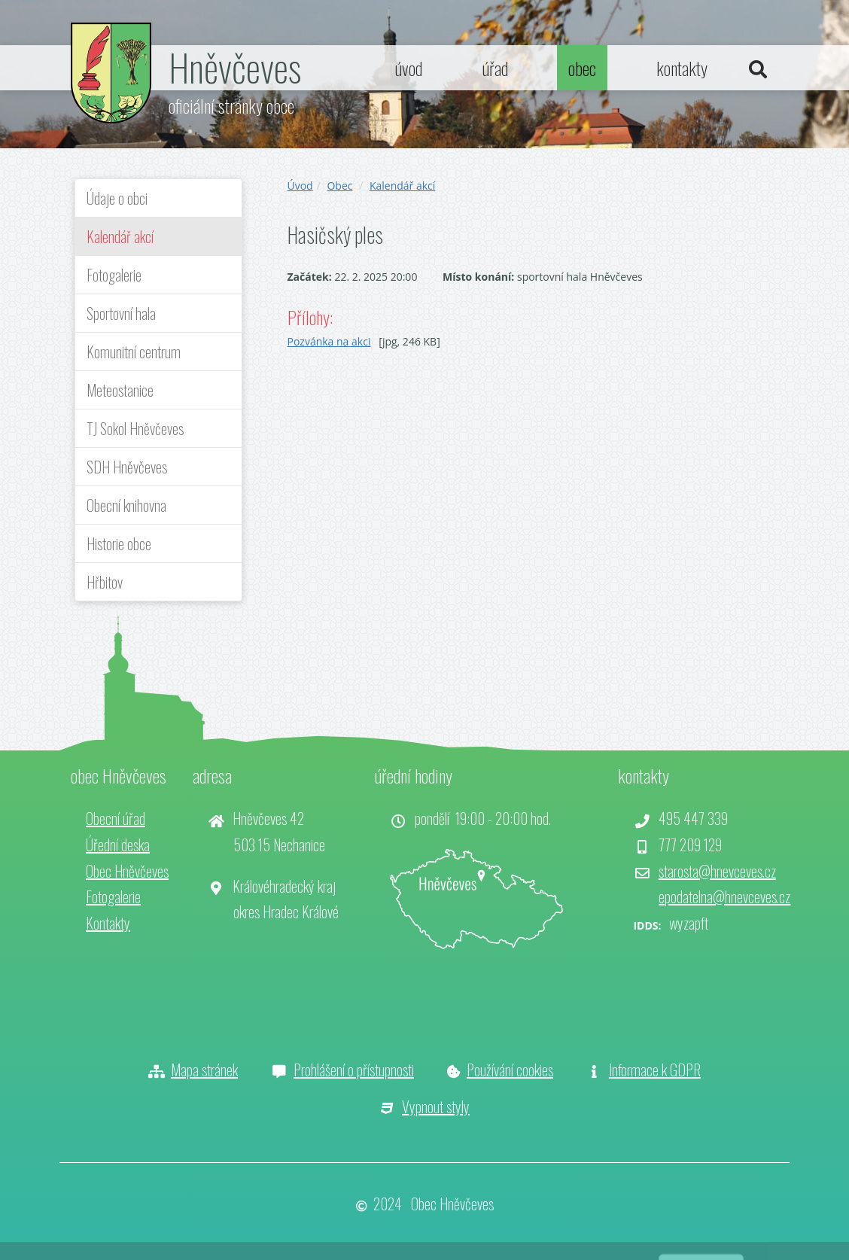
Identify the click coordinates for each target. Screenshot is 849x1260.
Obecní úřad (115, 818)
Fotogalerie (114, 274)
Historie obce (119, 543)
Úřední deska (118, 844)
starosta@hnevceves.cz (717, 871)
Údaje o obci (117, 198)
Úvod (300, 185)
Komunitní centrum (134, 351)
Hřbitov (105, 582)
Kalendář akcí (120, 236)
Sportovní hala (121, 313)
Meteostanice (120, 390)
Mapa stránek (204, 1069)
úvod (408, 67)
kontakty (682, 67)
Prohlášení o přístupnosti (354, 1069)
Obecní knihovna (126, 505)
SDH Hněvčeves (127, 466)
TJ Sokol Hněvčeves (135, 428)
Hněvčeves (235, 66)
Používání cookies (510, 1069)
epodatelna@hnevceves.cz (724, 896)
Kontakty (108, 923)
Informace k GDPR (655, 1069)
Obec (339, 185)
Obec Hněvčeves (127, 871)
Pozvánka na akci (329, 341)
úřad (495, 67)
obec (582, 67)
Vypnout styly (436, 1106)
